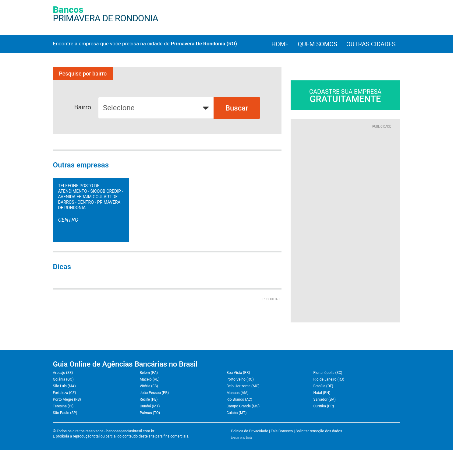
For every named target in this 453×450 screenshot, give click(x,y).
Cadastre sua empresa (345, 96)
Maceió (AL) (150, 379)
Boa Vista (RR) (238, 373)
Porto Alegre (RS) (67, 399)
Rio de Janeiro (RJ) (328, 379)
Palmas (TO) (150, 413)
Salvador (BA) (324, 399)
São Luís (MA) (64, 386)
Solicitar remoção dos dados (319, 431)
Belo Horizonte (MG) (243, 386)
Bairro (82, 107)
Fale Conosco (282, 431)
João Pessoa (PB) (154, 393)
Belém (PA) (149, 373)
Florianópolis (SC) (327, 373)
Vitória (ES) (149, 386)
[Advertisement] (345, 219)
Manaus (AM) (238, 393)
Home (280, 44)
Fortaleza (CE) (64, 393)
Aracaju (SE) (63, 373)
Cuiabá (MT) (150, 406)
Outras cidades (371, 44)
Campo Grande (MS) (243, 406)
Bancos (105, 13)
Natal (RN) (322, 393)
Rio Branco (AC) (239, 399)
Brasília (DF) (323, 386)
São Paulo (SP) (65, 413)
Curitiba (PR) (323, 406)
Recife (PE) (149, 399)
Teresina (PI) (63, 406)
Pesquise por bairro (83, 73)
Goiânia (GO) (63, 379)
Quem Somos (317, 44)
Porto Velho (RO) (240, 379)
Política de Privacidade (249, 431)
